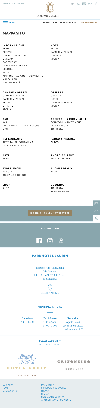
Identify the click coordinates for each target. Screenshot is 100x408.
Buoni (54, 171)
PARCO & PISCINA (63, 139)
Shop (6, 188)
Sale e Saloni (59, 125)
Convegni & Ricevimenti (66, 122)
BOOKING (57, 184)
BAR (55, 22)
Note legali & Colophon (53, 397)
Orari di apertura (15, 55)
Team (5, 388)
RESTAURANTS (68, 22)
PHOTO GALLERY (62, 155)
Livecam (8, 59)
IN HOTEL (8, 171)
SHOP (6, 184)
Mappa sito (10, 79)
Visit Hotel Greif (13, 3)
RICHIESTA (57, 188)
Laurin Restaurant (15, 145)
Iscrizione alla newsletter (50, 213)
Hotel (54, 48)
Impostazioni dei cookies (53, 388)
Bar (5, 122)
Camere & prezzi (61, 52)
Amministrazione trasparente (23, 76)
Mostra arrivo (50, 293)
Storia (55, 59)
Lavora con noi (10, 391)
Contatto (8, 385)
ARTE (6, 155)
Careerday (10, 62)
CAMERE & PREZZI (15, 92)
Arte (6, 158)
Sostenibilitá (11, 82)
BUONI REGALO (61, 168)
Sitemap (45, 394)
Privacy (8, 72)
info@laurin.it (50, 278)
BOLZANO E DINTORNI (16, 175)
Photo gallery (60, 158)
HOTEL (47, 22)
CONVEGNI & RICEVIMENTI (69, 119)
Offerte (56, 55)
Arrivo (7, 52)
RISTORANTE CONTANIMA (18, 142)
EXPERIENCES (89, 22)
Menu (6, 129)
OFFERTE (57, 92)
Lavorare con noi (15, 65)
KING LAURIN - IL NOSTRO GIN (21, 125)
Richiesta (57, 129)
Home (6, 48)
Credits (8, 69)
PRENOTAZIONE (60, 191)
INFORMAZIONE (14, 45)
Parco (55, 142)
